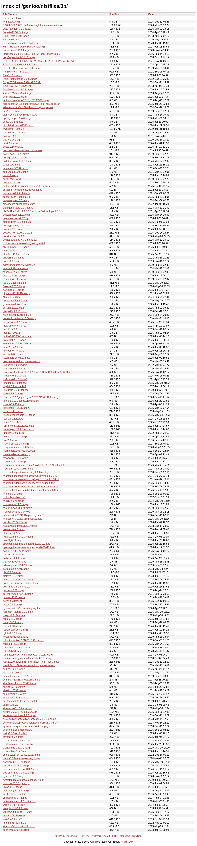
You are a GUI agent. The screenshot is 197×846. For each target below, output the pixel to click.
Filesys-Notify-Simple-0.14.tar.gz (20, 43)
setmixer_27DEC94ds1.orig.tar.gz (21, 679)
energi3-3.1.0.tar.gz (13, 257)
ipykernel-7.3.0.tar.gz (14, 340)
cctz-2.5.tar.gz (10, 175)
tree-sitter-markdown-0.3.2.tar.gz (20, 769)
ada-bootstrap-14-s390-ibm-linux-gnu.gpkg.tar (28, 107)
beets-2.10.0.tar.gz (13, 146)
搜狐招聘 (72, 836)
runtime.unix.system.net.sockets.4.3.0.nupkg (27, 658)
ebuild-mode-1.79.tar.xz (16, 247)
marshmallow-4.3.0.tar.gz (16, 454)
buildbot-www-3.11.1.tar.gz (17, 161)
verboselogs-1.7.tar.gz (15, 797)
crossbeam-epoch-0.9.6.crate (19, 204)
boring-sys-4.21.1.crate (15, 157)
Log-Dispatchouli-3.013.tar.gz (19, 57)
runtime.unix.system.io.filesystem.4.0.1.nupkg (28, 654)
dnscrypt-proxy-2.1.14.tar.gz (18, 225)
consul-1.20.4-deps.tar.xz (16, 197)
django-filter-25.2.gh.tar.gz (17, 222)
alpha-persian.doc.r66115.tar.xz (20, 114)
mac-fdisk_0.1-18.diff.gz (16, 443)
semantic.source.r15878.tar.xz (19, 676)
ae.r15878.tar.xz (12, 111)
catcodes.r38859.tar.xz (15, 168)
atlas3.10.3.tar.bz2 (13, 121)
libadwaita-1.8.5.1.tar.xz (16, 368)
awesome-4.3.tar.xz (13, 129)
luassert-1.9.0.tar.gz (14, 433)
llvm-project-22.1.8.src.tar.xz (18, 429)
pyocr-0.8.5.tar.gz (12, 604)
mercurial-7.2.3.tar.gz (14, 461)
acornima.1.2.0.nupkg (15, 96)
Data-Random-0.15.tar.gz (17, 28)
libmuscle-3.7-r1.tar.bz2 (15, 390)
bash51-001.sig (11, 139)
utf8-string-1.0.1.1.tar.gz (16, 790)
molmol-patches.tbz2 (14, 497)
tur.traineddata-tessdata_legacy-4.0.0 (23, 780)
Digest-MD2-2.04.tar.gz (15, 32)
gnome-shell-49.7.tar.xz (15, 300)
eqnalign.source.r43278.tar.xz (19, 265)
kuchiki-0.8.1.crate (13, 354)
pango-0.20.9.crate (13, 554)
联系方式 (96, 836)
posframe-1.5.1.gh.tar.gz (16, 586)
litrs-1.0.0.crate (11, 422)
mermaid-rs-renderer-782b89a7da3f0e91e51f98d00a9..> (34, 465)
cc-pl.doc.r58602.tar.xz (15, 172)
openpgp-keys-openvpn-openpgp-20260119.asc (29, 547)
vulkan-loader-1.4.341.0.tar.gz (19, 801)
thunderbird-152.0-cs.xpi (16, 751)
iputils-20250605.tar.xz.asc (17, 336)
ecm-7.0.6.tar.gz (12, 250)
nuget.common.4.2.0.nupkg (18, 536)
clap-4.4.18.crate (12, 182)
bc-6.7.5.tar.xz (10, 143)
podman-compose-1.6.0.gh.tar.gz (21, 583)
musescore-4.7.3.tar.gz (15, 504)
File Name (9, 14)
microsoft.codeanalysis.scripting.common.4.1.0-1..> (31, 479)
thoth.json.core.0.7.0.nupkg (18, 744)
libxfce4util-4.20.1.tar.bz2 (16, 408)
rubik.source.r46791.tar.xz (17, 647)
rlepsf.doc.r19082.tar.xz (15, 636)
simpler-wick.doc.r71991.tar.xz (19, 683)
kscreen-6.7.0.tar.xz (13, 350)
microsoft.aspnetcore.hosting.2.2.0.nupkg (25, 472)
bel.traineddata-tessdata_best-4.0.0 (22, 150)
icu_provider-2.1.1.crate (16, 322)
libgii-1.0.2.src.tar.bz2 (14, 386)
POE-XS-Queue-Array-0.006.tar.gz (22, 68)
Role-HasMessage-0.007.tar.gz (20, 79)
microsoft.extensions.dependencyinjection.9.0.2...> (30, 483)
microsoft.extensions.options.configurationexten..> (30, 486)
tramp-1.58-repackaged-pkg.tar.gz (21, 758)
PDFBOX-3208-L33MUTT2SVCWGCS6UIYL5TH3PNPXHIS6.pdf (38, 61)
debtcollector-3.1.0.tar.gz (16, 214)
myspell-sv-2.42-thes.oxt (16, 511)
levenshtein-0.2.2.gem (15, 365)
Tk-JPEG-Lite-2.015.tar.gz (17, 86)
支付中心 (60, 836)
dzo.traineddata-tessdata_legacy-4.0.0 (24, 243)
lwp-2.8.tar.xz (10, 440)
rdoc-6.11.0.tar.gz (12, 619)
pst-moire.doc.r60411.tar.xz (18, 594)
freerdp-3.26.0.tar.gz (14, 286)
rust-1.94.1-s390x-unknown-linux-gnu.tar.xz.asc (29, 665)
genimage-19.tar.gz (13, 290)
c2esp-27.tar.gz (11, 164)
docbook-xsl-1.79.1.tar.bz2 (17, 232)
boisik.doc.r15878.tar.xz (16, 154)
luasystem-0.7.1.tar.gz (15, 436)
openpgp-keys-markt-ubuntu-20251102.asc (26, 543)
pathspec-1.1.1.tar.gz (14, 558)
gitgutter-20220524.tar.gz (16, 293)
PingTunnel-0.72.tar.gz (15, 71)
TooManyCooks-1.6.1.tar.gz (18, 89)
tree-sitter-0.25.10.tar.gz (16, 765)
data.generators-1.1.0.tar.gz (18, 207)
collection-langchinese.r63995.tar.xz (22, 189)
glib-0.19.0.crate (12, 297)
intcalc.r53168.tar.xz (14, 329)
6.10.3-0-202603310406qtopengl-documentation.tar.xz (32, 25)
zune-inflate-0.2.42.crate (16, 830)
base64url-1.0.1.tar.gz (15, 132)
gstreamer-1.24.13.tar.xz (16, 304)
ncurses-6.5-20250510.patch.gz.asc (22, 518)
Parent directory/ (12, 18)
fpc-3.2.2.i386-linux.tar (15, 282)
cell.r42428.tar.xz (12, 179)
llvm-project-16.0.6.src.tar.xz (18, 425)
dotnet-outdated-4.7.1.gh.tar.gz (20, 239)
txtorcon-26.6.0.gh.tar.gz (16, 783)
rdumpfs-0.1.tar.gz (13, 622)
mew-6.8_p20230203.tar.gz (18, 468)
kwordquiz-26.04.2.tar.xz (16, 357)
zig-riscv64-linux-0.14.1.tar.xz (19, 826)
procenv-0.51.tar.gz (13, 590)
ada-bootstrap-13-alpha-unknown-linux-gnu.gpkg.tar (31, 104)
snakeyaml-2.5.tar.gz (14, 694)
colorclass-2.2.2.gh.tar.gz (16, 193)
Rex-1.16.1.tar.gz (12, 75)
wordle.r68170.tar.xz (14, 815)
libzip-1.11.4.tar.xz (13, 411)
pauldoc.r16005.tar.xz (14, 561)
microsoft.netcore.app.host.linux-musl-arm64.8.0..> (30, 490)
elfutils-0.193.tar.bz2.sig (16, 254)
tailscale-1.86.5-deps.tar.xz (17, 729)
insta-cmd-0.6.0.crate (14, 325)
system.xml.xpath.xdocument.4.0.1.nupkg (25, 726)
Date (151, 14)
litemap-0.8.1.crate (13, 418)
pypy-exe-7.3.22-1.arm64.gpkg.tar (21, 608)
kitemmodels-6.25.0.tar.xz (17, 343)
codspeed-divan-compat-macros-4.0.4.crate (26, 186)
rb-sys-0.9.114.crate (14, 615)
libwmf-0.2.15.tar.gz (13, 404)
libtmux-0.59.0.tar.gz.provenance (21, 400)
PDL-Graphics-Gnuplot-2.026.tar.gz (22, 64)
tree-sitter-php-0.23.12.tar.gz (18, 772)
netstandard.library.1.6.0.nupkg (20, 526)
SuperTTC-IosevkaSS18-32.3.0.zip (22, 82)
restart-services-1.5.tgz (15, 629)
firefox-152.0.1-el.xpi (14, 275)
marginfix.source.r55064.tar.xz (19, 447)
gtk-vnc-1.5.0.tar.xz (13, 307)
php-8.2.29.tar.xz (12, 572)
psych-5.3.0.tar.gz (12, 601)
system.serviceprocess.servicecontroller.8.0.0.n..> (30, 722)
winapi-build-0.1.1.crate (15, 808)
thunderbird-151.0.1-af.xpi (17, 747)
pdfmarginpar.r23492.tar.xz (17, 565)
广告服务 (84, 836)
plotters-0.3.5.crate (13, 576)
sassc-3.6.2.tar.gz (12, 672)
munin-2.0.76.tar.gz (13, 501)
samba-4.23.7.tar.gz (14, 669)
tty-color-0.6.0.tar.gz (14, 776)
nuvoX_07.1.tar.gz (13, 540)
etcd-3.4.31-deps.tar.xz (15, 268)
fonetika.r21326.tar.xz (14, 279)
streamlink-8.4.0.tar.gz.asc (17, 708)
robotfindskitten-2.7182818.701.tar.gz (23, 640)
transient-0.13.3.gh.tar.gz (16, 762)
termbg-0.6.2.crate (13, 737)
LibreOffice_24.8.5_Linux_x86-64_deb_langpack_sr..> (32, 54)
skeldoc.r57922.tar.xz (14, 690)
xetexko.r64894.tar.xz (14, 822)
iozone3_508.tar (12, 332)
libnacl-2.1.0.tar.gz (13, 393)
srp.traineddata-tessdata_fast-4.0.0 (22, 701)
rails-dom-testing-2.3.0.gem (18, 611)
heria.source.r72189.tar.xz (17, 315)
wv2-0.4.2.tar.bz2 (12, 819)
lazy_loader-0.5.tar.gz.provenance (21, 361)
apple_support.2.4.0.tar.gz (17, 118)
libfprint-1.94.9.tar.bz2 (15, 383)
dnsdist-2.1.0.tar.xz (13, 229)
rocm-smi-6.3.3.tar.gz (14, 644)
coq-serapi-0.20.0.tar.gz (16, 200)
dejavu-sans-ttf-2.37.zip (15, 218)
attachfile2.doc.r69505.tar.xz (18, 125)
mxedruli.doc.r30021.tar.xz (17, 508)
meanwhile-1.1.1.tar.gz (15, 458)
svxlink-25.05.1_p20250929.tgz (20, 712)
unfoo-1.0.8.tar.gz (12, 787)
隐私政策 (137, 836)
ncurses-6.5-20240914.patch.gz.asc (22, 515)
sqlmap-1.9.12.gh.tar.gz (16, 697)
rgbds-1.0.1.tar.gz (12, 633)
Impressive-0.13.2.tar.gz (16, 50)
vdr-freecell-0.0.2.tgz (14, 794)
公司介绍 (125, 836)
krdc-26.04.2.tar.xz (13, 347)
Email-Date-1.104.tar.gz (16, 36)
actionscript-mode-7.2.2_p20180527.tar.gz (26, 100)
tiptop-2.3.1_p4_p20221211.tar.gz (21, 754)
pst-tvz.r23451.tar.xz (14, 597)
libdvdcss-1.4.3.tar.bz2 (15, 379)
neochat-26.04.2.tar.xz (15, 522)
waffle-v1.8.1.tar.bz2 (14, 805)
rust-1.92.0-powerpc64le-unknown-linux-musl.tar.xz (31, 661)
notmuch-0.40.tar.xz (14, 529)
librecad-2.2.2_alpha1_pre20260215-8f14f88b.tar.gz (31, 397)
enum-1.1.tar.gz (11, 261)
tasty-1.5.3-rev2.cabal (15, 733)
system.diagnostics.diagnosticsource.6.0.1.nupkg (29, 719)
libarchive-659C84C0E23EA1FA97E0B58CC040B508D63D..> (37, 372)
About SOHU (110, 836)
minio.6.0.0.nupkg (12, 493)
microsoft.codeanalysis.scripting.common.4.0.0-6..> (31, 476)
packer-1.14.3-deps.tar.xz (17, 551)
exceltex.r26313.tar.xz (15, 272)
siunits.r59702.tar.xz (14, 687)
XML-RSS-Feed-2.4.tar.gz (17, 93)
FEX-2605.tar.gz (12, 39)
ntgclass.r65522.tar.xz (15, 533)
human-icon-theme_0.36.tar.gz (19, 318)
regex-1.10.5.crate (13, 626)
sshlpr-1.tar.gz (10, 704)
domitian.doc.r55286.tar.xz (17, 236)
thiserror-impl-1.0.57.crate (17, 740)
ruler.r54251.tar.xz (13, 651)
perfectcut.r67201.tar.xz (16, 569)
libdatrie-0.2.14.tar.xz (14, 375)
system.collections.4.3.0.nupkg (19, 715)
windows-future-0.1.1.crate (17, 812)
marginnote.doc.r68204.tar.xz (19, 450)
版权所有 (128, 841)
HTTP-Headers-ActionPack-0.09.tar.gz (24, 46)
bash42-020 (9, 136)
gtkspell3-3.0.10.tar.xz (15, 311)
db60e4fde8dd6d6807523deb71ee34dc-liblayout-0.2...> (33, 211)
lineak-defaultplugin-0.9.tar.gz (19, 415)
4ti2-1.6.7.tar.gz (11, 21)
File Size (114, 14)
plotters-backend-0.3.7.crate (18, 579)
